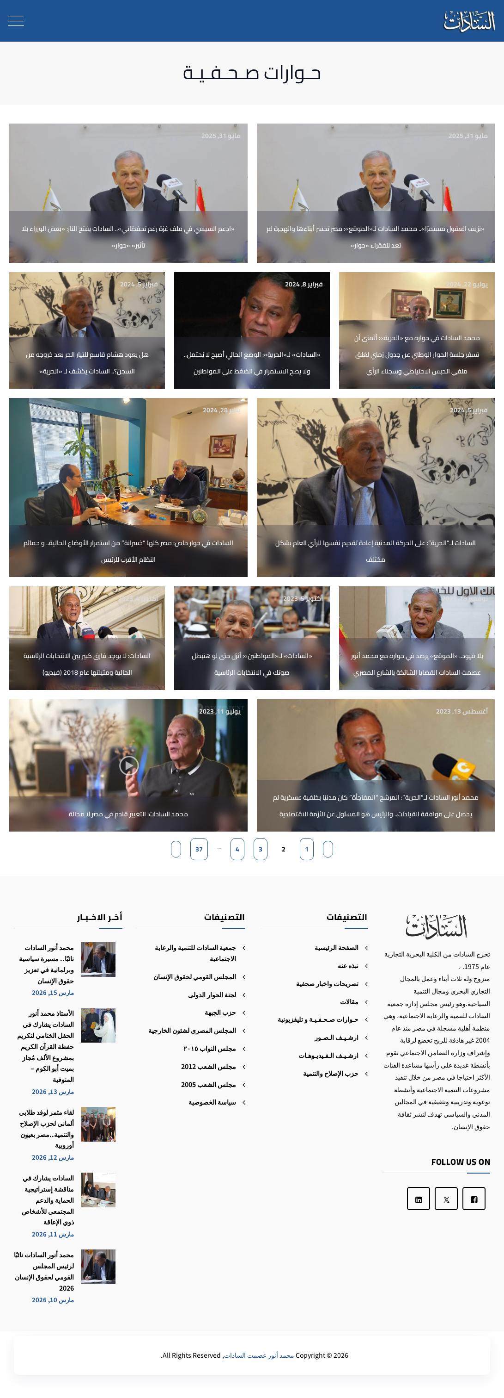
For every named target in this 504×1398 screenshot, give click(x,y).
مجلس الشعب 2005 (208, 1084)
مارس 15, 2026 (53, 992)
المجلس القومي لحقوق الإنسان (194, 976)
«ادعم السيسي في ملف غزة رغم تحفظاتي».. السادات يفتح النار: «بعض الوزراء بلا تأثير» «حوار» (128, 237)
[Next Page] (176, 849)
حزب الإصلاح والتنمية (330, 1073)
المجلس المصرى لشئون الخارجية (192, 1030)
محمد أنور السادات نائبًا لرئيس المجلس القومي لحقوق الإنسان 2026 (44, 1271)
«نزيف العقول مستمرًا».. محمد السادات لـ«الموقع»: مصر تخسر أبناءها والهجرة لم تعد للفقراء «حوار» (376, 237)
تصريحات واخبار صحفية (327, 983)
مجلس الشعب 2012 (208, 1066)
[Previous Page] (328, 849)
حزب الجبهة (220, 1012)
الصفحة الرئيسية (336, 947)
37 (199, 849)
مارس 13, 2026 (53, 1091)
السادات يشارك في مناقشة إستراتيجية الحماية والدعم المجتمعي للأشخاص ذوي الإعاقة (48, 1199)
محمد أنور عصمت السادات (259, 1355)
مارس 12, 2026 (53, 1157)
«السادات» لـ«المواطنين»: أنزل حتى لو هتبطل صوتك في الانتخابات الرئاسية (252, 664)
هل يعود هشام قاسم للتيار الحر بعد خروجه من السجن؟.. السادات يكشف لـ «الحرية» (87, 362)
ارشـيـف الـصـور (336, 1037)
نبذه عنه (348, 965)
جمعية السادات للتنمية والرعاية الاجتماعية (195, 953)
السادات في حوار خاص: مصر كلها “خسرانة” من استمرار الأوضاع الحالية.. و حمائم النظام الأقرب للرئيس (128, 551)
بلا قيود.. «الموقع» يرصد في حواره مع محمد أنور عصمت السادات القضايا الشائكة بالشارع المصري (417, 664)
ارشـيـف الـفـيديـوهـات (328, 1055)
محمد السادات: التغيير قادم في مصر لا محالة (128, 814)
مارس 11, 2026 (53, 1234)
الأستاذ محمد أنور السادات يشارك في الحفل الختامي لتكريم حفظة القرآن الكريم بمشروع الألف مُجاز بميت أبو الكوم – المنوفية (45, 1046)
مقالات (349, 1001)
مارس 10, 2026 (53, 1300)
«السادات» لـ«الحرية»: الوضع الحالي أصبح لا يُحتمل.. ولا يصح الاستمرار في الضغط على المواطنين (252, 362)
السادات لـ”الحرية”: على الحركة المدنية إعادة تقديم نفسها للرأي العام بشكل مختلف (375, 551)
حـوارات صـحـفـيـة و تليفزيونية (318, 1019)
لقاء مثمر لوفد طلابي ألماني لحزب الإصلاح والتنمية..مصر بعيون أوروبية (46, 1128)
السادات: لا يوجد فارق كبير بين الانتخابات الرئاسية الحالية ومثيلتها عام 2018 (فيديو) (87, 664)
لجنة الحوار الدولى (212, 994)
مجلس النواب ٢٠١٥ (209, 1048)
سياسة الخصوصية (212, 1101)
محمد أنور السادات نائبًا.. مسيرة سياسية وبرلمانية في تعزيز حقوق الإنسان (46, 964)
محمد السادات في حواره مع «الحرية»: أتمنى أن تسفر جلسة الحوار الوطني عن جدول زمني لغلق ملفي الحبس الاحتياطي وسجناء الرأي (417, 354)
